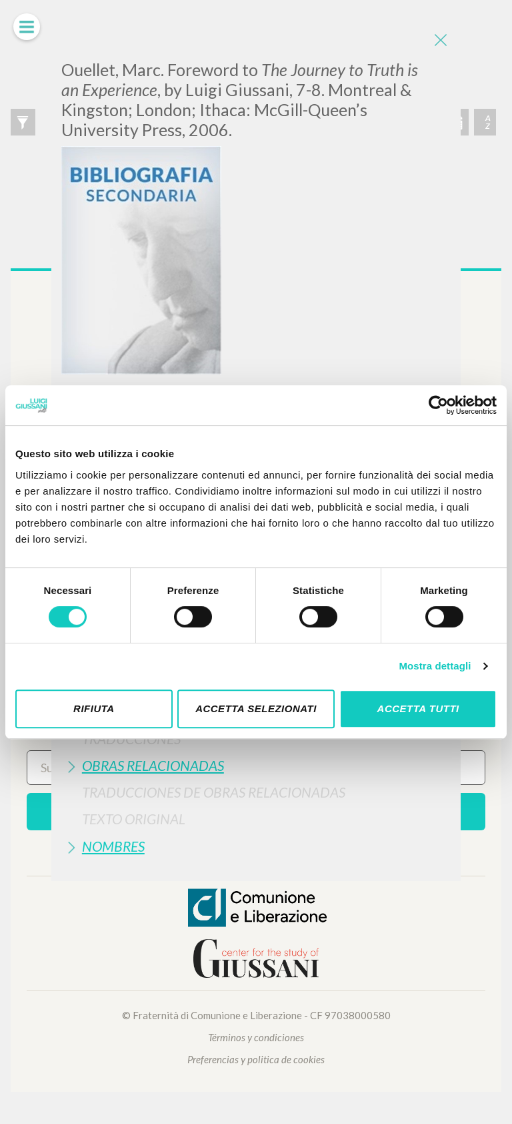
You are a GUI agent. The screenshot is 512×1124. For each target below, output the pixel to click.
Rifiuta (94, 708)
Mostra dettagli (435, 665)
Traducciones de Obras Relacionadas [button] (213, 792)
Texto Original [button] (133, 818)
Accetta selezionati (256, 708)
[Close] (440, 40)
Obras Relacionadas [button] (153, 765)
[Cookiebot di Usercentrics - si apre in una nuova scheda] (438, 405)
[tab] (256, 765)
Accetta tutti (418, 708)
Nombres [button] (113, 846)
